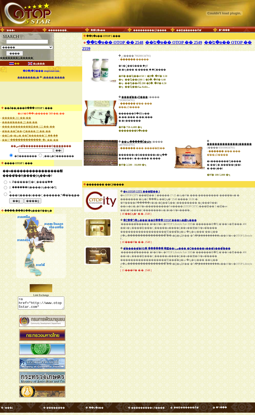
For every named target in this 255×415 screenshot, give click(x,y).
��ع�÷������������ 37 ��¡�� (30, 140)
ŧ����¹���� (54, 77)
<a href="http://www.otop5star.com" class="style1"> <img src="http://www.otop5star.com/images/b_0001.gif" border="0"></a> (41, 304)
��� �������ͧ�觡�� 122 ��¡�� (28, 126)
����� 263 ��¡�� (16, 117)
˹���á (10, 30)
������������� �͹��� (121, 55)
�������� (57, 30)
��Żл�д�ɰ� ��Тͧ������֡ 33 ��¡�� (30, 135)
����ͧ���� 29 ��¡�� (19, 122)
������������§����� (229, 144)
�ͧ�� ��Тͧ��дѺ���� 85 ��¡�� (26, 131)
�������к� (28, 77)
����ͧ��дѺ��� (134, 97)
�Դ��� (224, 30)
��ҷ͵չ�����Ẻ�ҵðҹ (136, 141)
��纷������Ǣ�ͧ (188, 30)
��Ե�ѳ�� (98, 30)
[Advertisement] (41, 93)
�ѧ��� (39, 63)
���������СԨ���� (150, 30)
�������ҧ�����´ (17, 57)
